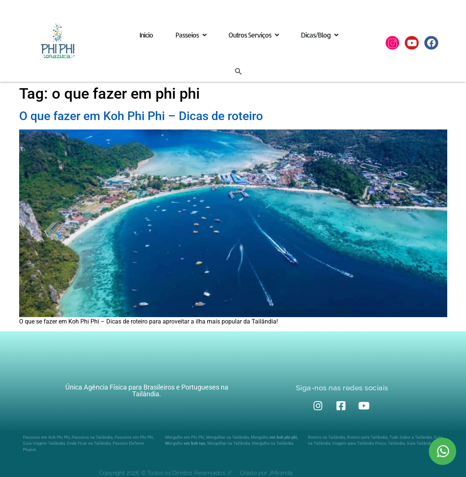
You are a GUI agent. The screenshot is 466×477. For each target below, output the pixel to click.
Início (146, 34)
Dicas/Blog (319, 35)
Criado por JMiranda (266, 472)
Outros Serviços (253, 35)
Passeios (190, 35)
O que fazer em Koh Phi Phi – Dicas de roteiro (141, 116)
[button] (238, 71)
